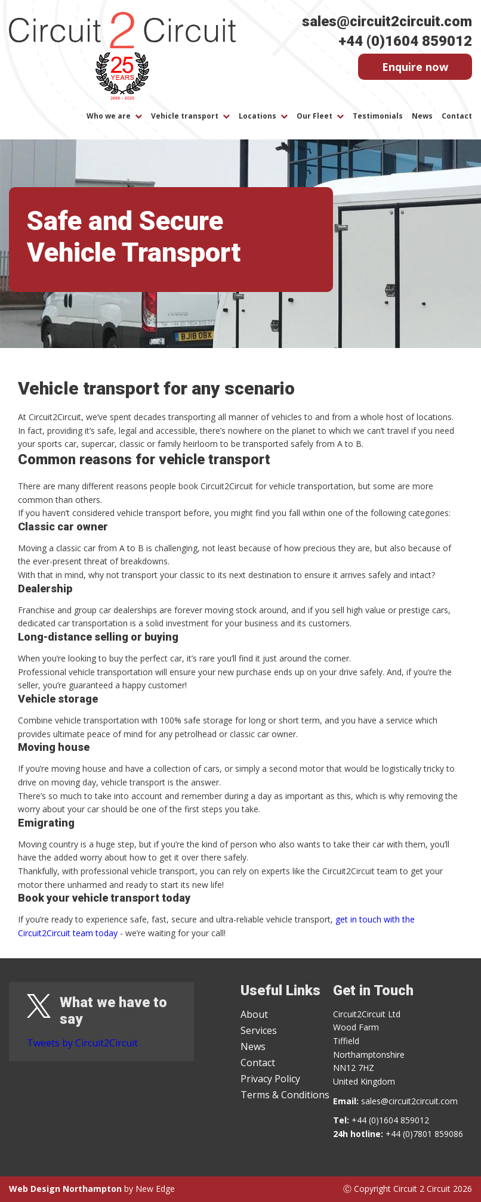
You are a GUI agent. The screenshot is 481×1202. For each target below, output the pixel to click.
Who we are (109, 116)
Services (258, 1030)
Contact (457, 116)
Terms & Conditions (284, 1094)
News (422, 116)
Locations (257, 116)
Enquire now (415, 67)
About (254, 1014)
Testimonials (378, 116)
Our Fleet (314, 116)
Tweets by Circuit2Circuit (82, 1042)
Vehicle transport (184, 116)
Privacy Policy (270, 1078)
